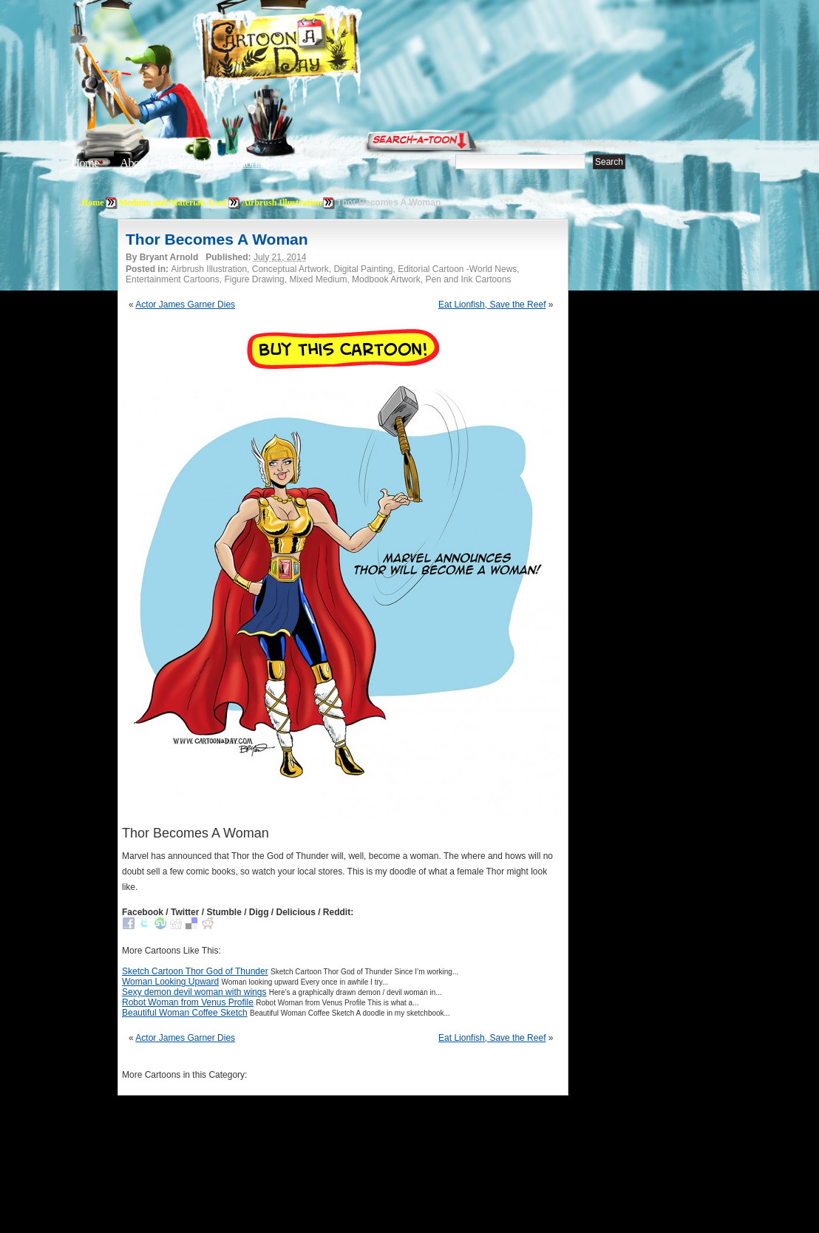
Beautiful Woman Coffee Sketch (185, 1013)
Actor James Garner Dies (185, 304)
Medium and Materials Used (173, 202)
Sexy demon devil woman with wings (194, 992)
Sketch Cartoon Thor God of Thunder (195, 971)
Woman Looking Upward (170, 981)
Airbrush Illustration (282, 202)
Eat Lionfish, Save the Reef (492, 304)
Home (85, 163)
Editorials (189, 163)
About (134, 163)
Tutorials (250, 163)
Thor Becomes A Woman (217, 239)
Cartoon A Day (316, 49)
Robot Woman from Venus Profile (188, 1002)
